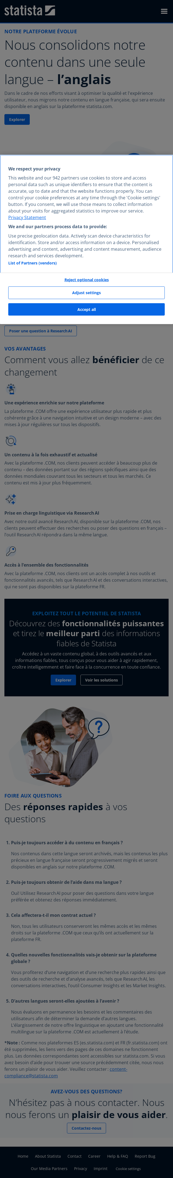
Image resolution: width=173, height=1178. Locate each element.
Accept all (86, 309)
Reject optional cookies (86, 279)
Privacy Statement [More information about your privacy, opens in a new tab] (27, 217)
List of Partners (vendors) (32, 262)
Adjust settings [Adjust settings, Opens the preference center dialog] (86, 292)
